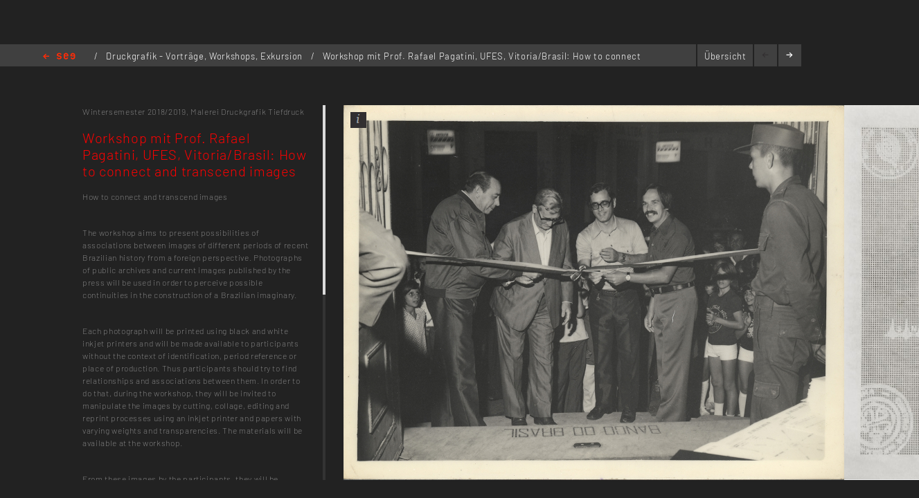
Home (59, 57)
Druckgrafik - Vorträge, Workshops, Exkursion (205, 56)
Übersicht (725, 56)
